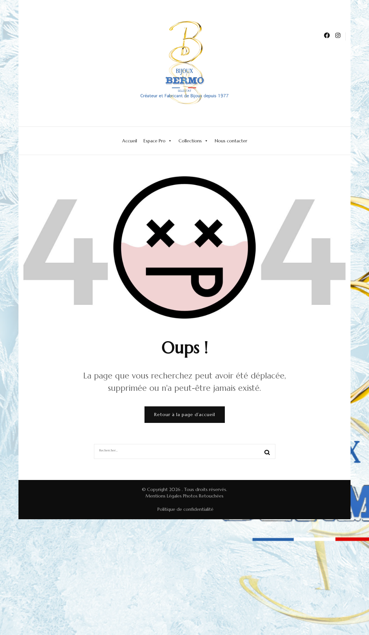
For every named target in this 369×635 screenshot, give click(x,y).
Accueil (129, 141)
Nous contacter (231, 141)
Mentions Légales (163, 496)
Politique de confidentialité (185, 509)
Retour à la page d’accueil (184, 414)
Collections (193, 140)
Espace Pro (158, 140)
